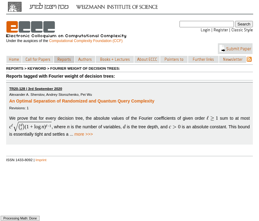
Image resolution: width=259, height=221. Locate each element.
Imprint (41, 160)
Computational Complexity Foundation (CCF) (85, 41)
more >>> (83, 134)
